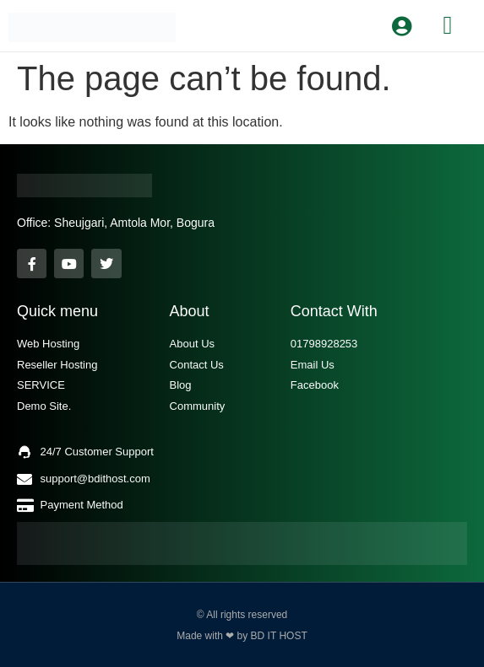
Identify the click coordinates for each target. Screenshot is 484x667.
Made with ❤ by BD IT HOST (242, 636)
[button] (448, 25)
